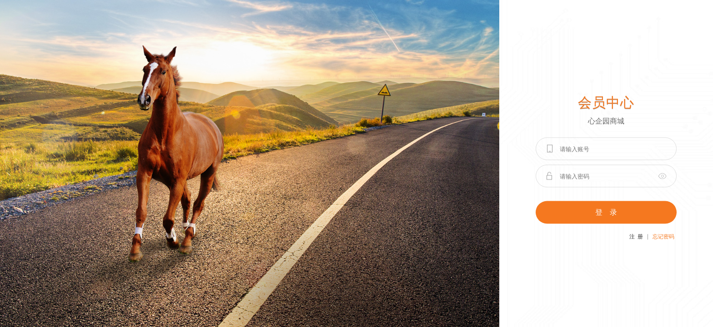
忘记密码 (663, 236)
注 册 (636, 236)
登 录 (606, 212)
